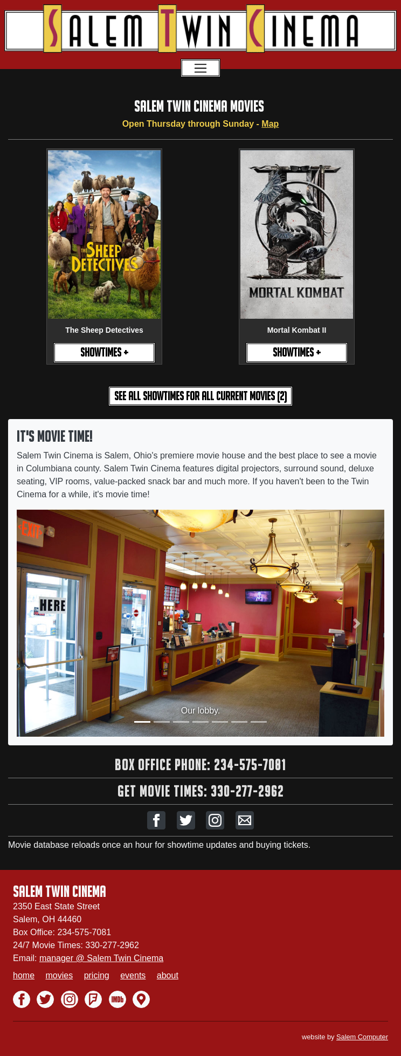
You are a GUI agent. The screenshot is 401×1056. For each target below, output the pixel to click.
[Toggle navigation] (200, 68)
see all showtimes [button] (200, 396)
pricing (96, 975)
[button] (156, 820)
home (23, 975)
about (167, 975)
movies (59, 975)
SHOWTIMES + (104, 352)
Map (270, 123)
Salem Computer (362, 1037)
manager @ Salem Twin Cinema (101, 958)
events (133, 975)
